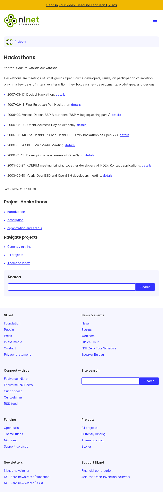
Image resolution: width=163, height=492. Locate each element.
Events (87, 330)
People (9, 330)
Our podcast (13, 391)
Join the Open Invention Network (106, 477)
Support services (16, 446)
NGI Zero (10, 440)
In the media (13, 342)
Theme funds (13, 434)
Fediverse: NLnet (16, 379)
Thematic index (18, 263)
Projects (17, 41)
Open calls (11, 428)
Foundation (12, 323)
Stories (87, 446)
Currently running (19, 247)
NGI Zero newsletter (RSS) (23, 483)
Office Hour (90, 342)
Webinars (88, 336)
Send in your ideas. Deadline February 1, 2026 (81, 5)
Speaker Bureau (93, 354)
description (15, 220)
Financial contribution (97, 471)
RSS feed (11, 404)
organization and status (24, 228)
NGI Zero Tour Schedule (99, 348)
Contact (10, 348)
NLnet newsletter (16, 471)
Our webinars (13, 397)
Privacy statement (17, 354)
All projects (15, 255)
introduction (16, 212)
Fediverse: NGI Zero (18, 385)
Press (8, 336)
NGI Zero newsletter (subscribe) (27, 477)
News (86, 323)
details (60, 94)
